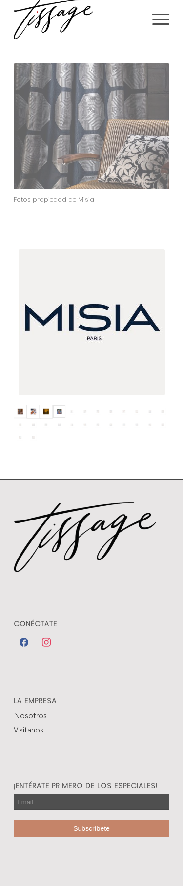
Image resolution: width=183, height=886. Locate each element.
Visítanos (28, 730)
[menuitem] (155, 19)
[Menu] (155, 19)
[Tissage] (76, 19)
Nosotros (30, 716)
